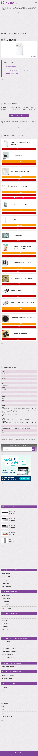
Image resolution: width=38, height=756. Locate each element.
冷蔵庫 (2, 706)
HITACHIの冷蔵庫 (5, 583)
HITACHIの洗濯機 (5, 604)
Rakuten (35, 56)
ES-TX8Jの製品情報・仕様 (11, 73)
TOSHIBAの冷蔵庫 (5, 576)
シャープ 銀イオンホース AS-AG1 (18, 219)
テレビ (2, 690)
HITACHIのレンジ (5, 626)
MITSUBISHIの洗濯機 (6, 608)
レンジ (2, 713)
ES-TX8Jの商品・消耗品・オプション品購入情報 (17, 70)
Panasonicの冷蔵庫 (5, 573)
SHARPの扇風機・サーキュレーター (9, 648)
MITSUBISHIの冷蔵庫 (6, 586)
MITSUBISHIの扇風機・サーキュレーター (10, 654)
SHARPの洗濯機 (17, 33)
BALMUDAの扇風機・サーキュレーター (10, 657)
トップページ (4, 33)
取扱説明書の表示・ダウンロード (18, 115)
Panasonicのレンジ (5, 617)
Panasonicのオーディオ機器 (7, 675)
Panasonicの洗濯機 (5, 595)
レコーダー (3, 693)
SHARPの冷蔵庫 (5, 580)
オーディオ (3, 697)
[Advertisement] (19, 22)
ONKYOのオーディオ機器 (7, 678)
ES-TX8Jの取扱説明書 (10, 66)
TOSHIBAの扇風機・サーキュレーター (9, 645)
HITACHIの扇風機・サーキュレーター (9, 651)
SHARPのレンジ (5, 623)
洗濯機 (10, 33)
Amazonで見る (19, 161)
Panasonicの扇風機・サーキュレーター (10, 641)
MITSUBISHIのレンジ (6, 629)
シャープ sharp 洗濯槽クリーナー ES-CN (19, 204)
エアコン (3, 700)
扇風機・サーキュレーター (7, 716)
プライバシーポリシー (19, 752)
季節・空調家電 (4, 703)
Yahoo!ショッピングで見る (19, 197)
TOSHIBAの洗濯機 (5, 598)
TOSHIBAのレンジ (5, 620)
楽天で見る (19, 148)
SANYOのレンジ (5, 633)
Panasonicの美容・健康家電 (7, 666)
